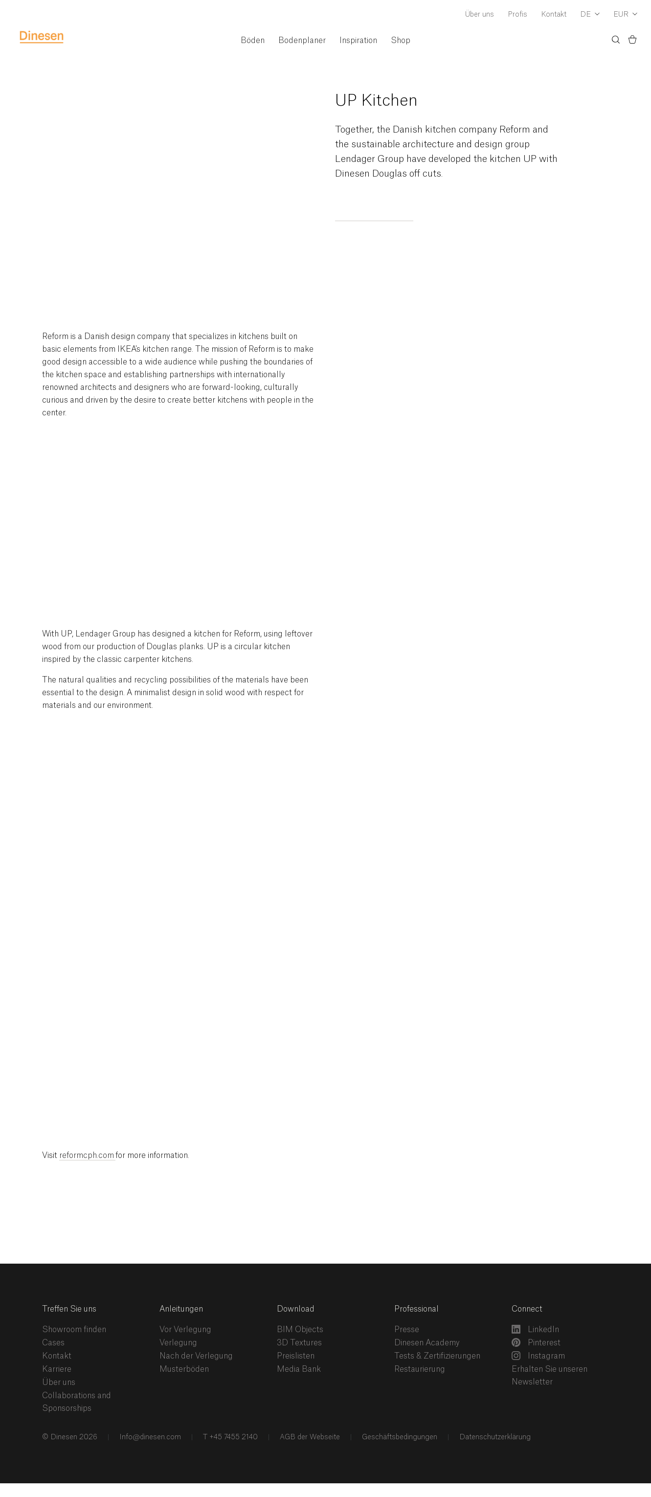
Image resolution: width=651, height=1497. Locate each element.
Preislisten (295, 1356)
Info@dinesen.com (149, 1437)
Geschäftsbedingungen (398, 1437)
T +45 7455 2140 (229, 1437)
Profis (517, 14)
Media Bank (299, 1369)
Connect (527, 1309)
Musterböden (184, 1369)
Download (295, 1309)
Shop (400, 41)
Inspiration (358, 41)
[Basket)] (632, 41)
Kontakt (553, 14)
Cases (53, 1343)
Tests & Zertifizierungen (437, 1356)
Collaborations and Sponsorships (76, 1402)
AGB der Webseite (309, 1437)
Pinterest (536, 1342)
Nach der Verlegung (196, 1356)
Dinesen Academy (427, 1343)
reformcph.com (87, 1155)
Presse (406, 1330)
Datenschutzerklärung (494, 1437)
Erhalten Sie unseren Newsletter (549, 1375)
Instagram (538, 1355)
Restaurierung (419, 1369)
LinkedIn (535, 1329)
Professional (416, 1309)
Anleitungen (181, 1309)
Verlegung (178, 1343)
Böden (253, 41)
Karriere (56, 1369)
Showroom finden (74, 1330)
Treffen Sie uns (69, 1309)
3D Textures (299, 1343)
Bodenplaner (302, 41)
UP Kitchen (376, 101)
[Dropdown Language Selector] (590, 15)
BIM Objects (300, 1330)
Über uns (479, 14)
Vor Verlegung (185, 1330)
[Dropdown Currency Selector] (625, 15)
